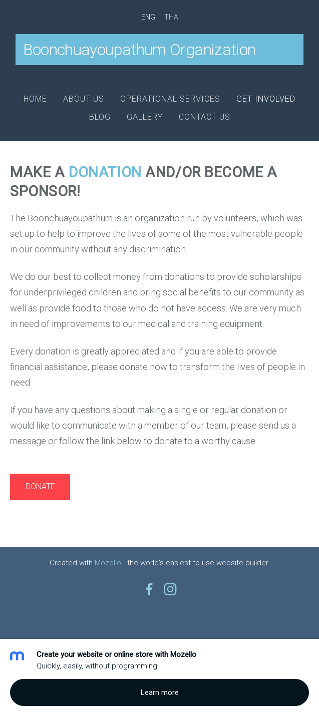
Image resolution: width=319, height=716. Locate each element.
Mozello (108, 562)
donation (105, 172)
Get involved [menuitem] (265, 99)
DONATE (40, 486)
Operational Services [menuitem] (170, 99)
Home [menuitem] (35, 99)
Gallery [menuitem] (145, 117)
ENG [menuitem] (148, 17)
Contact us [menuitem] (204, 117)
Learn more (160, 692)
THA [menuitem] (171, 17)
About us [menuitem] (83, 99)
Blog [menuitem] (100, 117)
